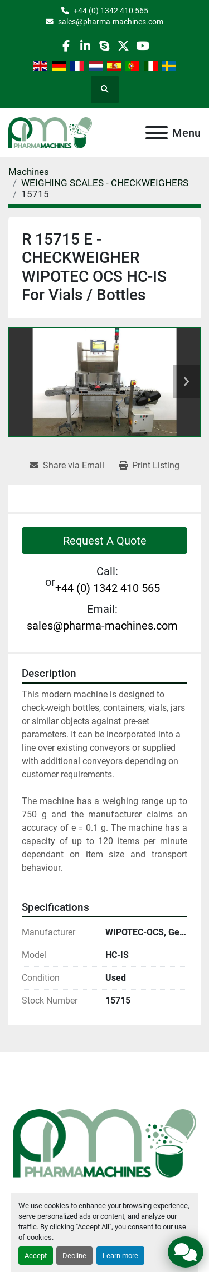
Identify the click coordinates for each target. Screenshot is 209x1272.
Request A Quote (105, 540)
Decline (74, 1255)
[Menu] (156, 132)
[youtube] (142, 46)
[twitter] (123, 46)
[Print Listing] (149, 465)
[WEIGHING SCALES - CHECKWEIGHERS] (104, 182)
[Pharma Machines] (104, 1143)
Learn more (120, 1255)
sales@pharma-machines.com (110, 21)
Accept (36, 1255)
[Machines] (28, 171)
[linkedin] (85, 46)
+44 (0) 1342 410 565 (111, 10)
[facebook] (66, 46)
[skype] (104, 46)
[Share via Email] (66, 465)
